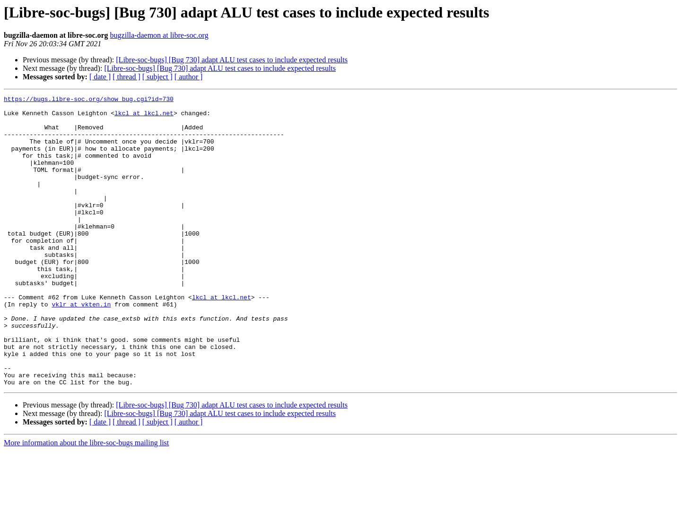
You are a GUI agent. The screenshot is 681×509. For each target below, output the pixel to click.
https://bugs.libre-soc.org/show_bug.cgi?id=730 (89, 100)
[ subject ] (157, 77)
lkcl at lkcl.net (144, 117)
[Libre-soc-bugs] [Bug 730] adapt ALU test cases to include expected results (232, 60)
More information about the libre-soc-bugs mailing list (86, 501)
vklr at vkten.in (81, 346)
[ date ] (100, 77)
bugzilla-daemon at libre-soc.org (159, 35)
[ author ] (189, 77)
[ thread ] (126, 77)
